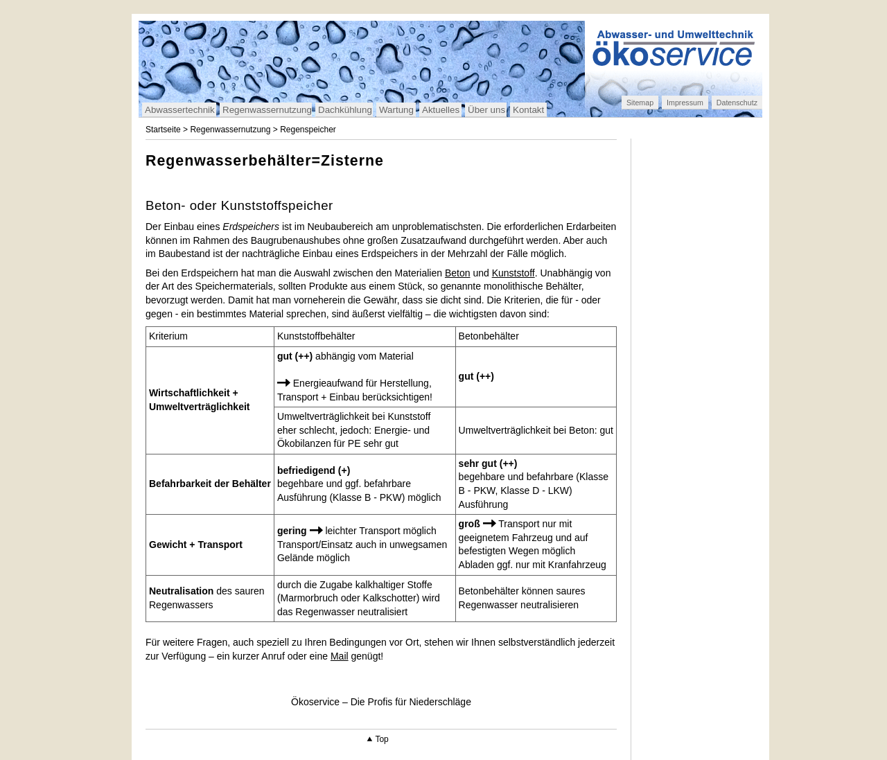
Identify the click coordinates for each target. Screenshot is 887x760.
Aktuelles (440, 110)
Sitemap (639, 102)
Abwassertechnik (180, 110)
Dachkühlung (345, 110)
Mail (340, 656)
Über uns (486, 110)
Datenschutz (737, 102)
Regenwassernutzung (267, 110)
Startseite (163, 129)
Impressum (685, 102)
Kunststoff (513, 273)
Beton (458, 273)
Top (381, 739)
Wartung (396, 110)
